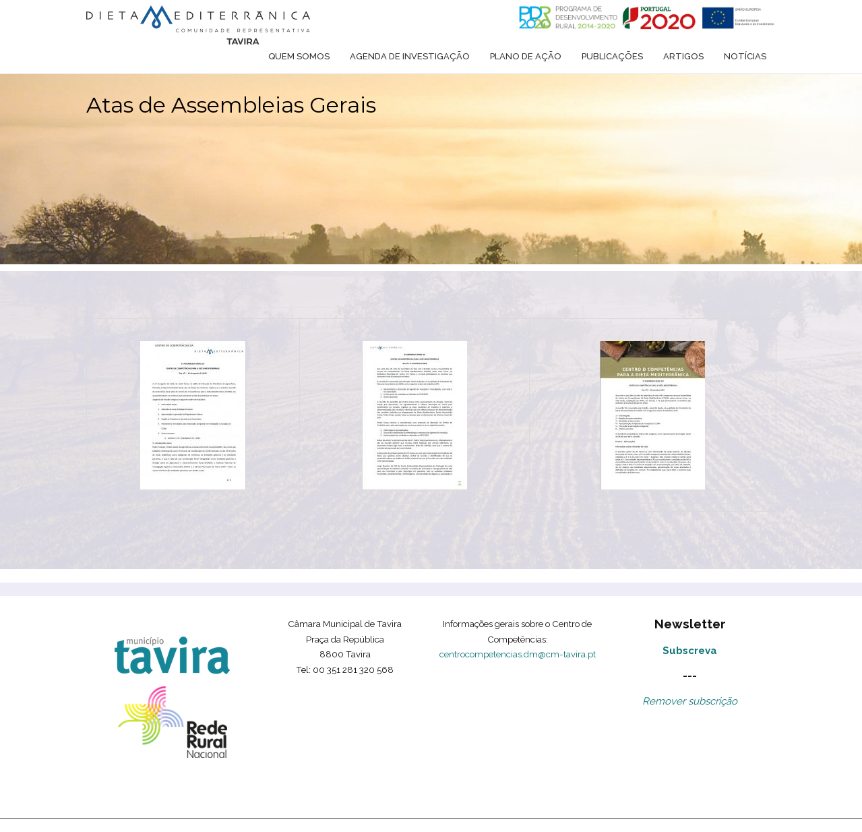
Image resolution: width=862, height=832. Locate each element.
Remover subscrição (689, 701)
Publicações (612, 56)
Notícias (745, 56)
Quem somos (299, 56)
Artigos (683, 56)
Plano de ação (525, 56)
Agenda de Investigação (410, 56)
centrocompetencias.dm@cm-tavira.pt (517, 654)
